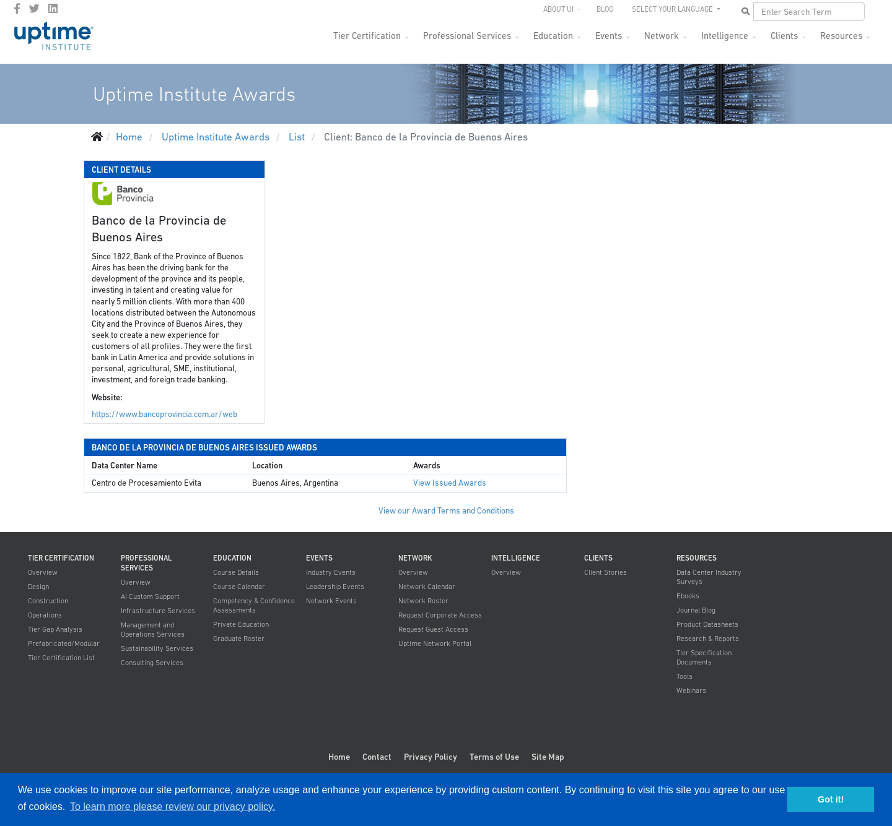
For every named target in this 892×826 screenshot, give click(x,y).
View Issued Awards (449, 483)
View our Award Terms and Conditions (446, 510)
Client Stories (605, 572)
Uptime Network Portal (434, 643)
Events (608, 35)
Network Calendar (426, 586)
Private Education (241, 624)
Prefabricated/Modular (64, 643)
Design (38, 586)
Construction (48, 600)
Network (661, 35)
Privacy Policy (430, 757)
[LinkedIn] (53, 8)
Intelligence (724, 35)
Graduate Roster (239, 638)
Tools (684, 676)
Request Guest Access (433, 629)
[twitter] (34, 8)
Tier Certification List (61, 657)
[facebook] (17, 8)
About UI (558, 9)
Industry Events (331, 572)
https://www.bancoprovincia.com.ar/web (164, 414)
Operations (45, 615)
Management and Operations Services (153, 630)
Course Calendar (239, 586)
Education (553, 35)
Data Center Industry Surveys (708, 577)
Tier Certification (367, 35)
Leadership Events (335, 586)
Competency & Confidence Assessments (254, 605)
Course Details (236, 572)
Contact (376, 757)
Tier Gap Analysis (55, 629)
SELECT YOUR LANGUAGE (673, 9)
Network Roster (423, 600)
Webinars (691, 690)
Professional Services (467, 35)
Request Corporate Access (440, 615)
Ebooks (687, 596)
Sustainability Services (157, 648)
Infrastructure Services (158, 610)
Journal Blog (695, 610)
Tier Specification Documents (704, 657)
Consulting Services (152, 662)
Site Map (547, 757)
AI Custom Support (150, 596)
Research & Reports (707, 638)
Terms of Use (494, 757)
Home (339, 757)
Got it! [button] (831, 799)
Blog (605, 9)
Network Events (331, 600)
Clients (784, 35)
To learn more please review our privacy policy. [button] (172, 806)
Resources (841, 35)
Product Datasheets (707, 624)
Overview (43, 572)
